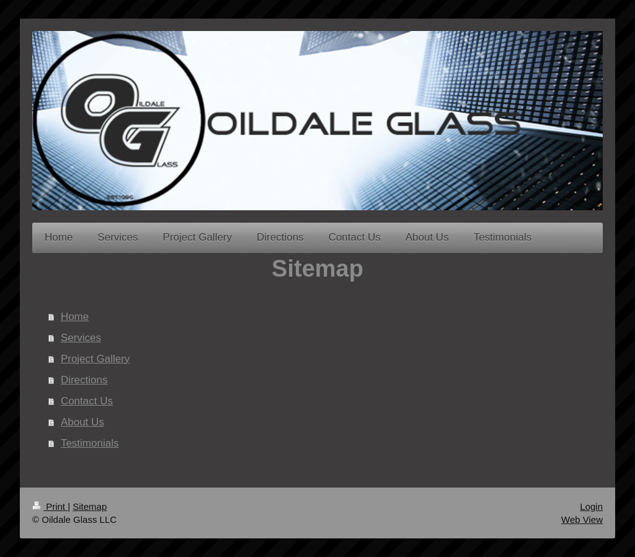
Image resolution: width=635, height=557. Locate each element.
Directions (84, 380)
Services (81, 338)
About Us (82, 422)
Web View (582, 519)
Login (591, 506)
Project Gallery (95, 359)
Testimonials (90, 443)
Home (75, 317)
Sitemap (90, 506)
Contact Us (87, 401)
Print (50, 506)
